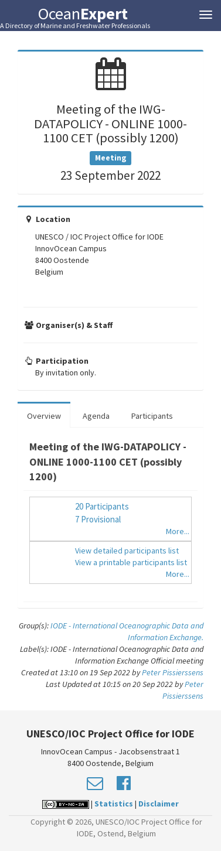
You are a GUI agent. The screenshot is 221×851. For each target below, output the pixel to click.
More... (177, 531)
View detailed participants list (127, 550)
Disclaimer (158, 803)
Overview (44, 416)
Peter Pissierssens (172, 672)
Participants (152, 416)
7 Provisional (98, 519)
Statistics (113, 803)
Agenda (96, 416)
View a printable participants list (131, 562)
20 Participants (102, 506)
